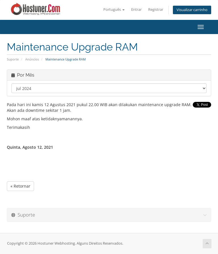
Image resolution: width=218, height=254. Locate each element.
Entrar (136, 9)
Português (114, 9)
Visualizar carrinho (192, 9)
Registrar (155, 9)
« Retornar (20, 186)
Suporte (13, 59)
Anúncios (32, 59)
